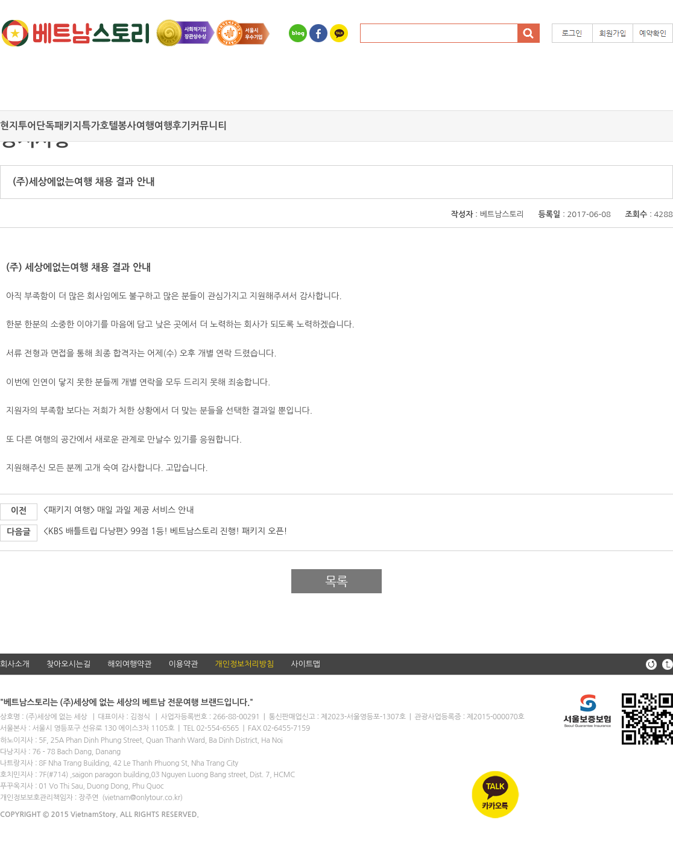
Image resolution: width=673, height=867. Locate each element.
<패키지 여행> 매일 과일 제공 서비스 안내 (118, 510)
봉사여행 (136, 125)
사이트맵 (305, 664)
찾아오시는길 (68, 664)
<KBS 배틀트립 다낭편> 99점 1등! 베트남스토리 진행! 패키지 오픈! (165, 531)
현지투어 (18, 125)
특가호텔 (99, 125)
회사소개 (15, 664)
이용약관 (183, 664)
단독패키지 (58, 125)
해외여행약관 (129, 664)
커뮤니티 (209, 125)
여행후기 (172, 125)
